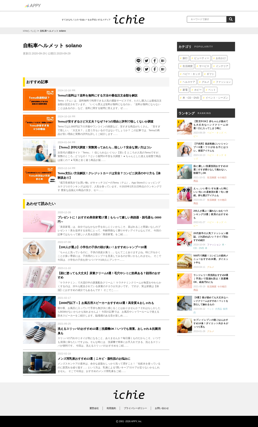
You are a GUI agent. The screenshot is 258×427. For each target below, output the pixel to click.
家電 (185, 89)
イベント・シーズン (217, 97)
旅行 (185, 58)
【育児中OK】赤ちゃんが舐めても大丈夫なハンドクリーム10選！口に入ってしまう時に (210, 125)
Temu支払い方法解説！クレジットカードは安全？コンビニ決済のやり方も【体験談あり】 (109, 175)
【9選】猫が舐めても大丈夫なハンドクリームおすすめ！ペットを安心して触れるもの (210, 301)
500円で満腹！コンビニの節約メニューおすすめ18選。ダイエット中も (210, 259)
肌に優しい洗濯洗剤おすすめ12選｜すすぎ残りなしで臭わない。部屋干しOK (210, 169)
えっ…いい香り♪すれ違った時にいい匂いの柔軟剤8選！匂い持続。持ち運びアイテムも (210, 192)
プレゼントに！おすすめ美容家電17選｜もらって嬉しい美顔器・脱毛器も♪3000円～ (109, 219)
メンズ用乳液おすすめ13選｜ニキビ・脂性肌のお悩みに (94, 358)
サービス (204, 66)
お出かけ (221, 58)
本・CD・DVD (191, 97)
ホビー (198, 89)
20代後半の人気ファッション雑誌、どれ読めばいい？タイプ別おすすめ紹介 (210, 237)
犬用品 (218, 309)
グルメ (205, 81)
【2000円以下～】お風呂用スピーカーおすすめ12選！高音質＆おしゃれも (106, 302)
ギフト (210, 74)
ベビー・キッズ (191, 74)
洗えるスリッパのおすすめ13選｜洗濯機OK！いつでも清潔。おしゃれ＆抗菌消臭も (109, 331)
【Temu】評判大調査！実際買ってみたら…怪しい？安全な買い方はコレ (105, 147)
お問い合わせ (162, 408)
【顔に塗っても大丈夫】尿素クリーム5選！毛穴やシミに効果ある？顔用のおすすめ (109, 275)
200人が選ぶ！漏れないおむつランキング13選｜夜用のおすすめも (210, 214)
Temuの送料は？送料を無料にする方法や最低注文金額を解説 (97, 95)
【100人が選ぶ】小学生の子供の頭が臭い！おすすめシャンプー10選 (102, 247)
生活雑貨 (188, 66)
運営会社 (94, 408)
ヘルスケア (189, 81)
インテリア (222, 66)
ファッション (223, 81)
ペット (212, 89)
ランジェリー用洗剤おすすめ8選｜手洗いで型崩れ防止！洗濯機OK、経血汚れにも (210, 278)
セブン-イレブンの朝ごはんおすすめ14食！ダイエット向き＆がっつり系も (210, 323)
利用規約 (111, 408)
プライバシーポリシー (135, 408)
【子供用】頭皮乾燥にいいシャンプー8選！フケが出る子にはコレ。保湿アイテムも (210, 147)
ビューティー (201, 58)
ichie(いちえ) (29, 31)
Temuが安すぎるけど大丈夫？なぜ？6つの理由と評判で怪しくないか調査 (105, 121)
